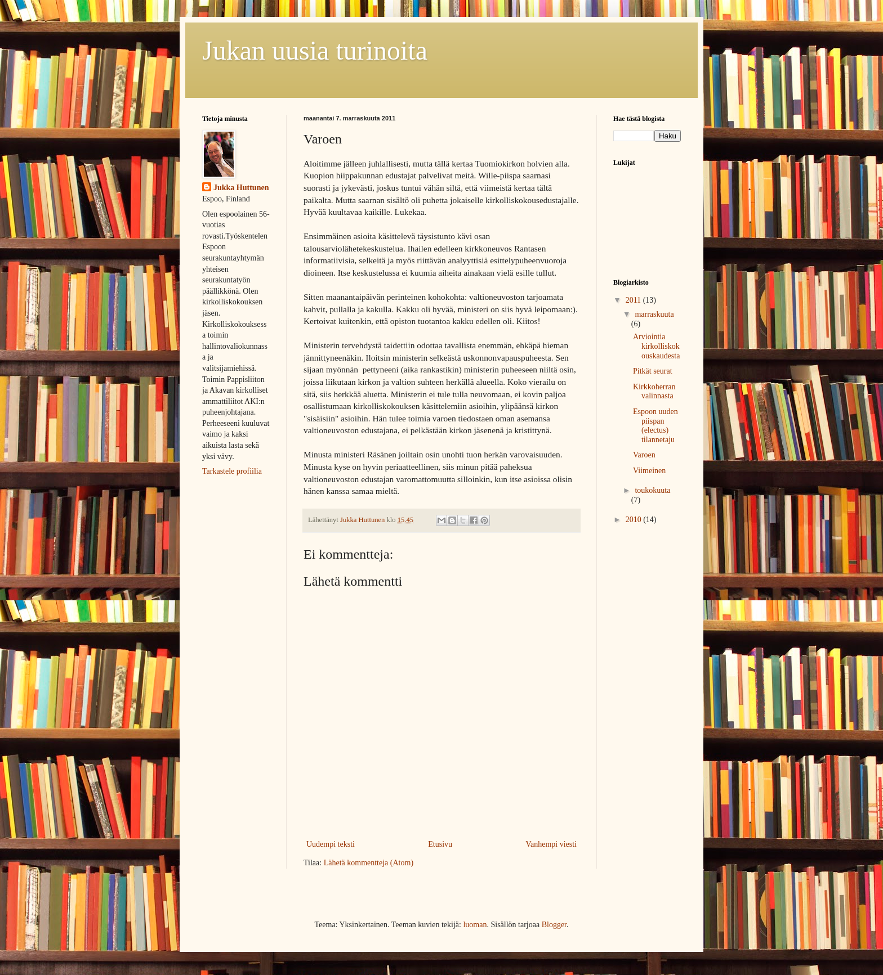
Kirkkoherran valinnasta (654, 392)
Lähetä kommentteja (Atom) (368, 863)
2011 (634, 300)
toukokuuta (652, 490)
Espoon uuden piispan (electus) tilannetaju (655, 425)
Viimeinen (649, 470)
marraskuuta (654, 314)
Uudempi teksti (330, 844)
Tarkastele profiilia (232, 471)
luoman (475, 924)
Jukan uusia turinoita (314, 50)
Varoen (644, 455)
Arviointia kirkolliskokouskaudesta (656, 346)
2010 (635, 519)
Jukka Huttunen (241, 187)
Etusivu (440, 844)
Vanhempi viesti (551, 844)
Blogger (554, 924)
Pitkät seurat (652, 371)
